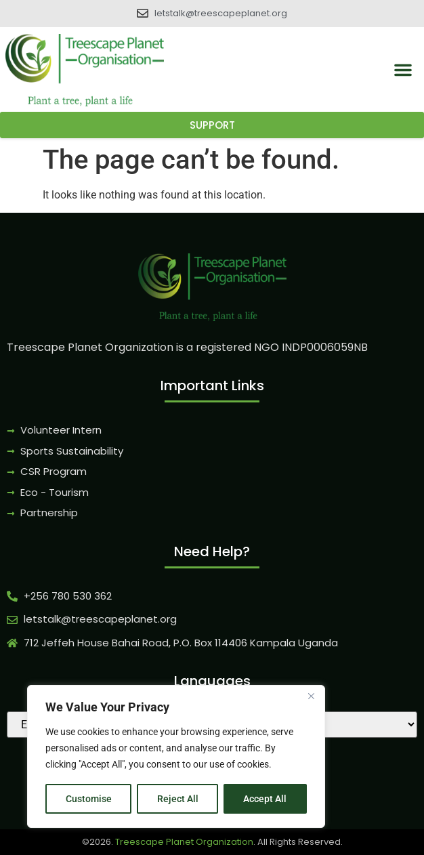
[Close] (311, 697)
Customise (89, 798)
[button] (403, 70)
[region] (176, 757)
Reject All (177, 798)
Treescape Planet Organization (184, 841)
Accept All (265, 798)
